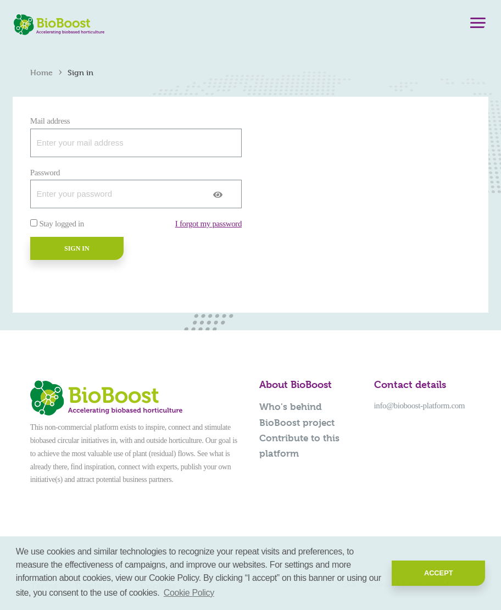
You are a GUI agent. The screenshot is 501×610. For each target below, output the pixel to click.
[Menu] (478, 25)
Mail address (50, 121)
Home (41, 72)
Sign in (77, 248)
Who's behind (290, 406)
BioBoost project (297, 422)
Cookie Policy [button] (189, 592)
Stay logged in (61, 223)
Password (45, 172)
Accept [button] (438, 573)
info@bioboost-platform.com (419, 405)
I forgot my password (208, 223)
